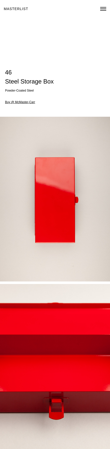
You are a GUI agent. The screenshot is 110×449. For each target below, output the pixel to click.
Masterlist (16, 9)
